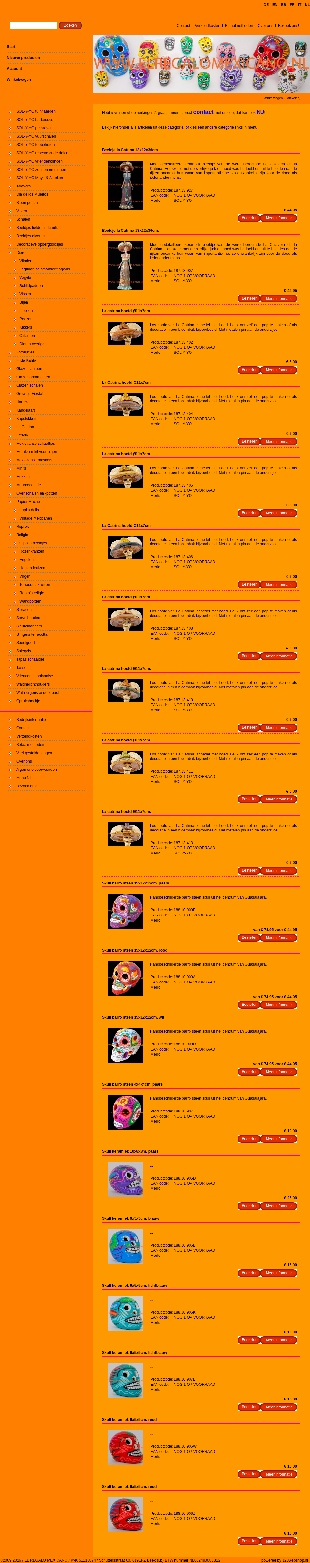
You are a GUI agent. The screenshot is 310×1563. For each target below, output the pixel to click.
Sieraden (24, 609)
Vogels (25, 277)
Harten (22, 402)
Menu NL (24, 778)
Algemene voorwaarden (36, 769)
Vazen (21, 211)
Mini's (21, 468)
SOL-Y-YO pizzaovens (35, 128)
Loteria (22, 435)
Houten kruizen (32, 568)
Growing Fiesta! (29, 393)
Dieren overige (31, 344)
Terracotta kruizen (34, 584)
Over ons (265, 25)
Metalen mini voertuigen (36, 452)
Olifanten (27, 335)
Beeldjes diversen (31, 236)
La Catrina (25, 427)
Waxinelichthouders (33, 684)
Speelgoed (25, 643)
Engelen (26, 560)
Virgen (24, 576)
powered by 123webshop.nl (284, 1560)
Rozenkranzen (31, 551)
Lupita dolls (29, 510)
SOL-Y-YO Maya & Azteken (39, 178)
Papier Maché (28, 501)
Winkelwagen (19, 79)
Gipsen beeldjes (33, 543)
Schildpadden (31, 286)
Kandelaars (26, 410)
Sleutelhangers (29, 626)
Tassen (22, 667)
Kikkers (25, 327)
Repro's (22, 526)
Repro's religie (31, 593)
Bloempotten (27, 203)
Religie (22, 535)
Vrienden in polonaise (34, 676)
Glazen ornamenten (33, 377)
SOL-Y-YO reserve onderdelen (42, 153)
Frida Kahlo (26, 360)
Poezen (26, 319)
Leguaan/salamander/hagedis (44, 269)
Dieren (21, 252)
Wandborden (30, 601)
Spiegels (23, 651)
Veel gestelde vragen (34, 753)
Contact (183, 25)
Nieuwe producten (23, 58)
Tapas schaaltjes (30, 659)
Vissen (25, 294)
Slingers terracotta (31, 634)
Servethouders (28, 618)
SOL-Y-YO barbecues (34, 120)
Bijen (23, 302)
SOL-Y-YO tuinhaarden (36, 111)
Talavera (23, 186)
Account (14, 68)
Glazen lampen (29, 369)
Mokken (23, 476)
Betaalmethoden (239, 25)
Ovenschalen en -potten (36, 493)
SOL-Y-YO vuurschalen (36, 136)
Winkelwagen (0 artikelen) (282, 98)
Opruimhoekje (28, 701)
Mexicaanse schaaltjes (35, 443)
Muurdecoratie (28, 485)
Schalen (23, 219)
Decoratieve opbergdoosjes (39, 244)
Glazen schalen (29, 385)
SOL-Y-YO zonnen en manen (41, 169)
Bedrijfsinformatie (31, 719)
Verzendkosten (207, 25)
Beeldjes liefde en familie (37, 227)
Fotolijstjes (25, 352)
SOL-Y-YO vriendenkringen (39, 161)
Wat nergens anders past (37, 692)
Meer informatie (279, 218)
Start (11, 46)
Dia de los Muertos (32, 194)
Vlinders (26, 261)
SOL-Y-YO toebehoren (35, 144)
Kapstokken (26, 418)
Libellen (26, 310)
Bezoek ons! (288, 25)
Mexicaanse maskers (34, 460)
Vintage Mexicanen (35, 518)
